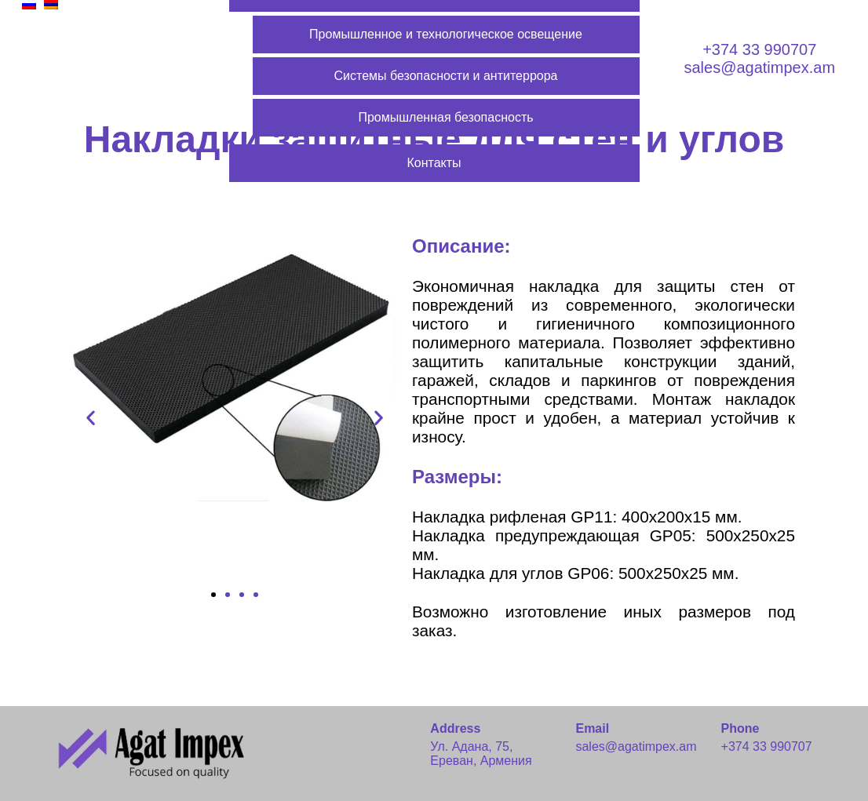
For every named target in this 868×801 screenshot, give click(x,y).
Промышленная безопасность (445, 117)
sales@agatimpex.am (759, 67)
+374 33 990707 (759, 49)
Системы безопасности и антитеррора (446, 75)
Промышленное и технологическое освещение (445, 34)
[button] (213, 594)
